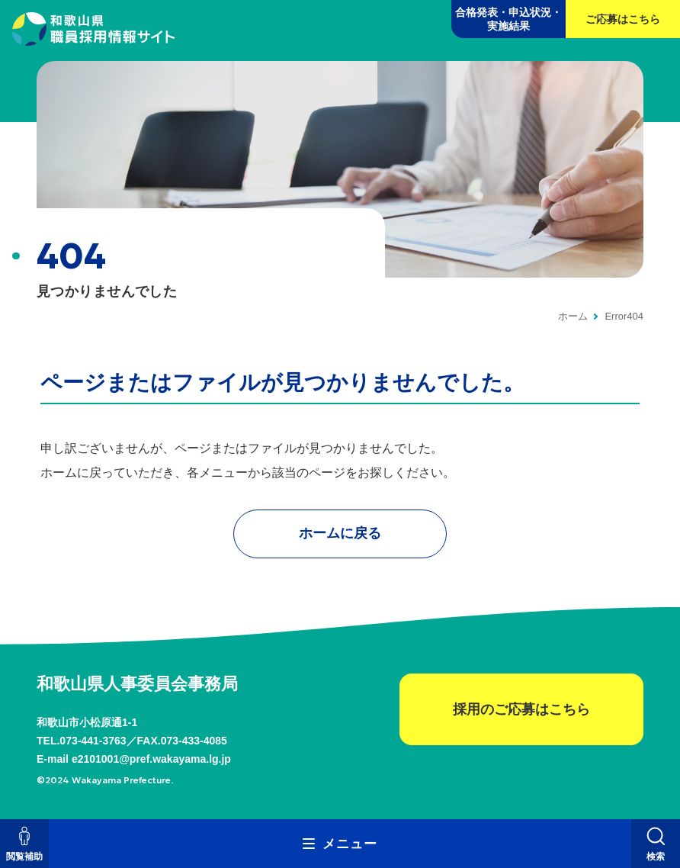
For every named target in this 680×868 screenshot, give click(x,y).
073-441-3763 (92, 741)
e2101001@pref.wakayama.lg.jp (151, 759)
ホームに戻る (340, 533)
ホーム (573, 316)
